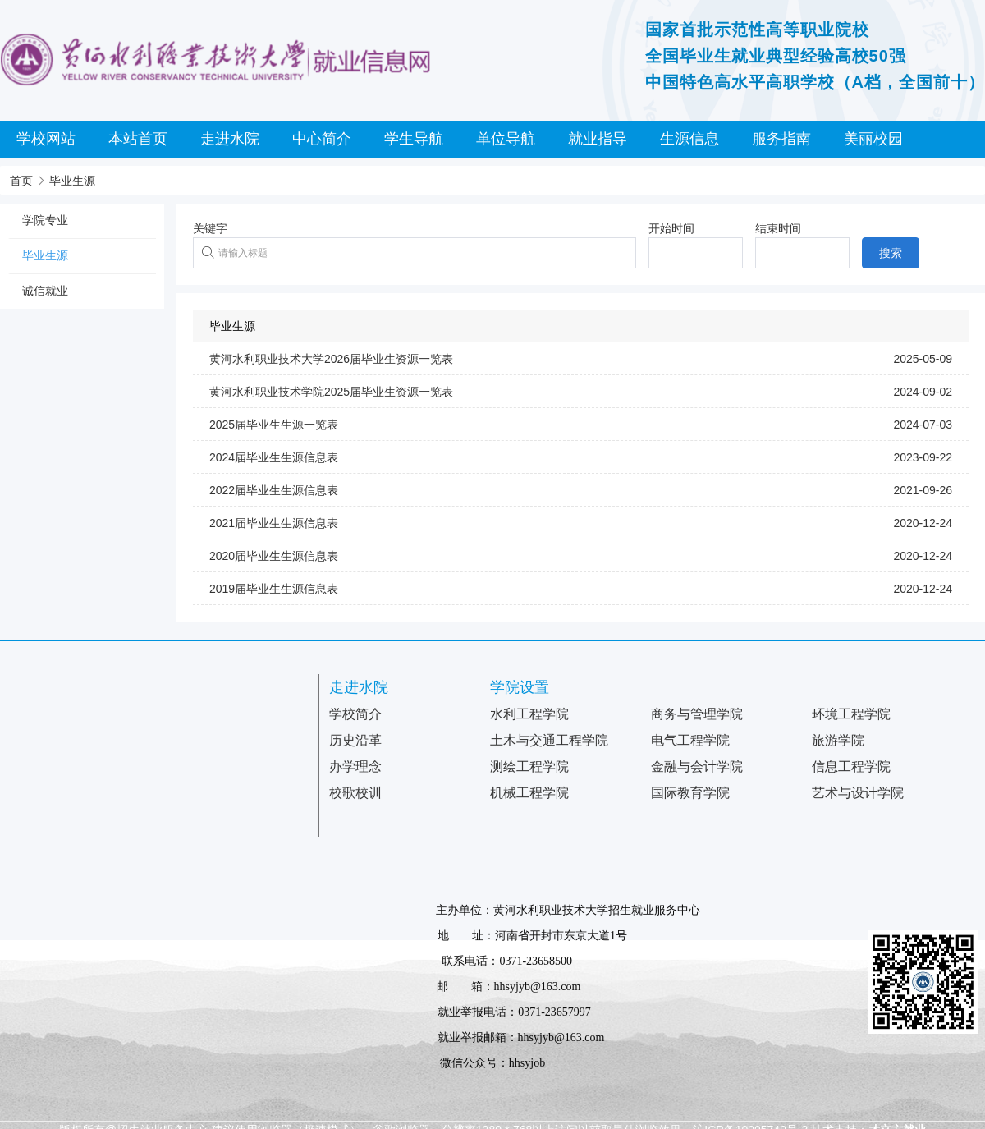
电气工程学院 (690, 740)
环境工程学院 (851, 714)
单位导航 (505, 139)
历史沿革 (355, 740)
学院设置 (519, 687)
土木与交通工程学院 (549, 740)
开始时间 (671, 228)
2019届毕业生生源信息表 (273, 588)
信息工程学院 (851, 766)
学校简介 (355, 714)
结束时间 (778, 228)
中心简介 (321, 139)
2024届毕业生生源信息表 (273, 457)
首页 (21, 180)
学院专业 (45, 220)
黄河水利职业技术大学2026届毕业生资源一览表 (331, 358)
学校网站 (46, 139)
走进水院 (229, 139)
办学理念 (355, 766)
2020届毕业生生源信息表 (273, 555)
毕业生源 (72, 180)
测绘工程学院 (529, 766)
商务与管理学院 (697, 714)
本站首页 (137, 139)
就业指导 (597, 139)
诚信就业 (45, 290)
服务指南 (781, 139)
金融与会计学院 (697, 766)
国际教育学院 (690, 793)
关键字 (210, 228)
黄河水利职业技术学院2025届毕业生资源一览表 (331, 391)
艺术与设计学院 (858, 793)
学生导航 (413, 139)
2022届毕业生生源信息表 (273, 490)
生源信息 (689, 139)
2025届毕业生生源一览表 (273, 424)
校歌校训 (355, 793)
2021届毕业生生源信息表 (273, 523)
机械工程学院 (529, 793)
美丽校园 (873, 139)
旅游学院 (838, 740)
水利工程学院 (529, 714)
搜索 (890, 252)
